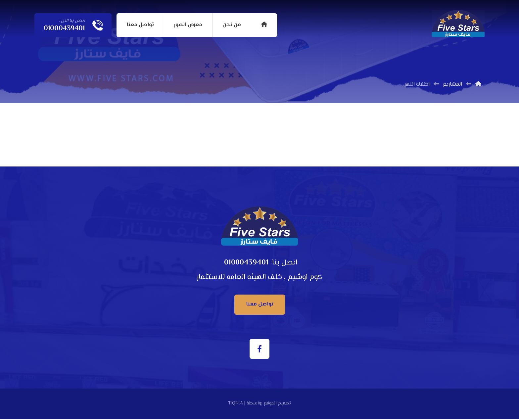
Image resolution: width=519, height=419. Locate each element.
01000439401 (246, 262)
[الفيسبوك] (259, 349)
